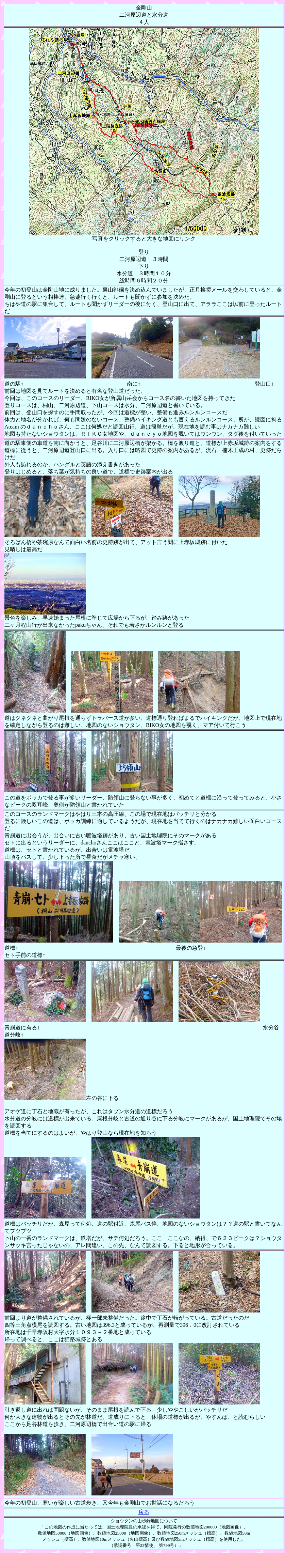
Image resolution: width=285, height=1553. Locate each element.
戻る (143, 1512)
